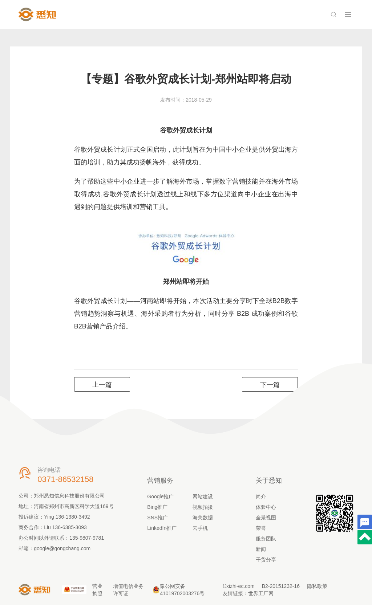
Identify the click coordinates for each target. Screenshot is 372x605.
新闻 (261, 549)
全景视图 (266, 517)
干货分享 (266, 560)
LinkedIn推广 (162, 528)
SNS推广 (157, 517)
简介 (261, 496)
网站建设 (203, 496)
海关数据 (203, 517)
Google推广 (160, 496)
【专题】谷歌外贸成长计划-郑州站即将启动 (186, 79)
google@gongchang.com (62, 548)
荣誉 (261, 528)
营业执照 (97, 589)
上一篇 (102, 384)
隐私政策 (317, 586)
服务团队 (266, 538)
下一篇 (270, 384)
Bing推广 (157, 507)
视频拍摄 (203, 507)
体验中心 (266, 507)
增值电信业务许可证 (128, 589)
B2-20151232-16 (281, 586)
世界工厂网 (261, 593)
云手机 (200, 528)
